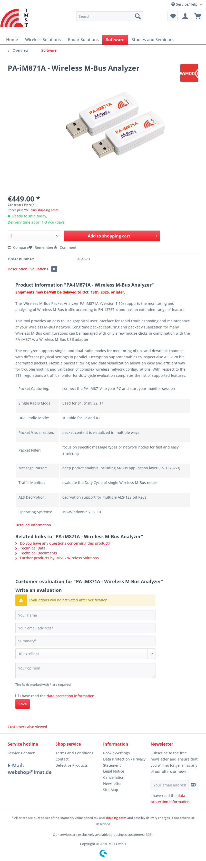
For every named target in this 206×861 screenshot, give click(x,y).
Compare (18, 247)
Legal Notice (113, 771)
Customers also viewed (27, 726)
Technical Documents (36, 553)
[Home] (12, 39)
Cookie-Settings (116, 752)
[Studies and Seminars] (152, 39)
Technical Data (30, 548)
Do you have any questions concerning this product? (62, 543)
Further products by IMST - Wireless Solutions (57, 557)
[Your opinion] (85, 670)
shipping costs (115, 818)
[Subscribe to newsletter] (193, 785)
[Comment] (85, 653)
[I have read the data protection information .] (17, 695)
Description (17, 269)
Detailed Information (33, 525)
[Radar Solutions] (83, 39)
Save (22, 703)
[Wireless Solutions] (43, 39)
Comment (65, 247)
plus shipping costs (44, 210)
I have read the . (57, 695)
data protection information (70, 695)
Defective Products (71, 765)
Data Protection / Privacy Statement (124, 762)
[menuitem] (109, 18)
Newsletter (112, 783)
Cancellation (113, 777)
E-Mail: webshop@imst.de (30, 768)
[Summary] (85, 641)
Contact (61, 759)
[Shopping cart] (198, 16)
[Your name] (85, 615)
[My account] (185, 16)
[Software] (115, 39)
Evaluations (42, 269)
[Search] (137, 16)
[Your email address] (85, 628)
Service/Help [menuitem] (185, 4)
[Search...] (109, 16)
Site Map (110, 789)
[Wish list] (173, 16)
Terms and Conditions (74, 752)
